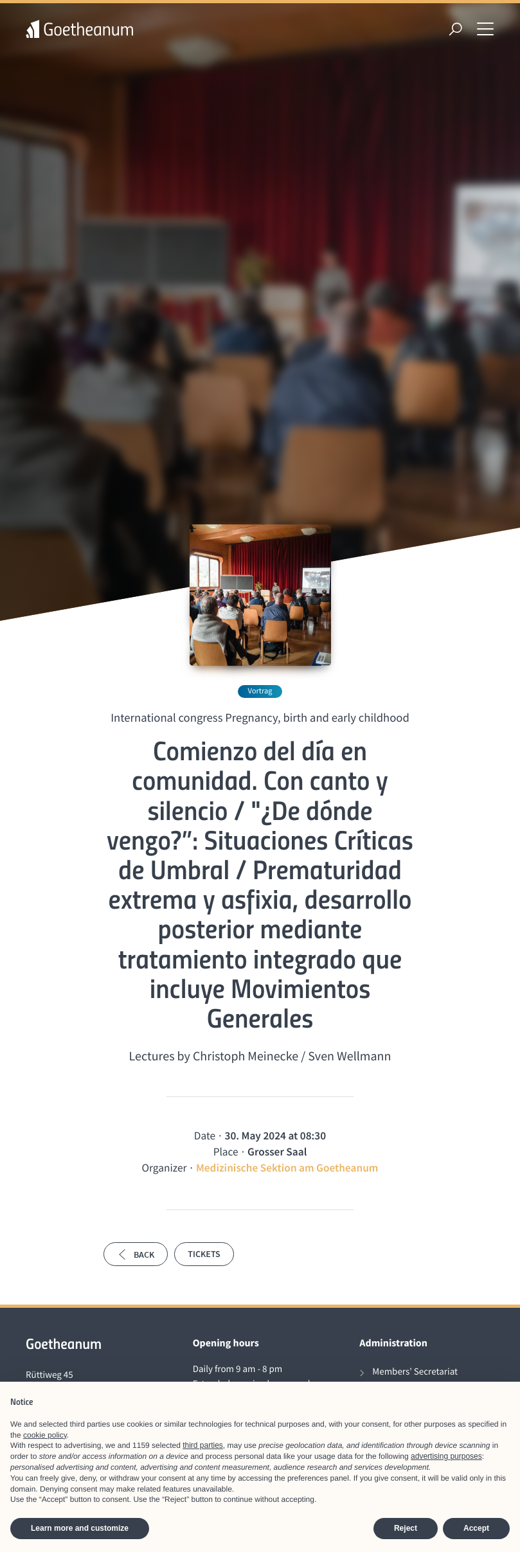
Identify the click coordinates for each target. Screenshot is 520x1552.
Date (204, 1135)
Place (225, 1151)
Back (135, 1254)
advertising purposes (446, 1456)
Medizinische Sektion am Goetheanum (287, 1167)
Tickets (204, 1254)
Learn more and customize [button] (80, 1528)
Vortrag (259, 691)
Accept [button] (476, 1528)
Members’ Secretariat (415, 1372)
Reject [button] (405, 1528)
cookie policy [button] (45, 1435)
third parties (203, 1445)
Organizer (164, 1167)
